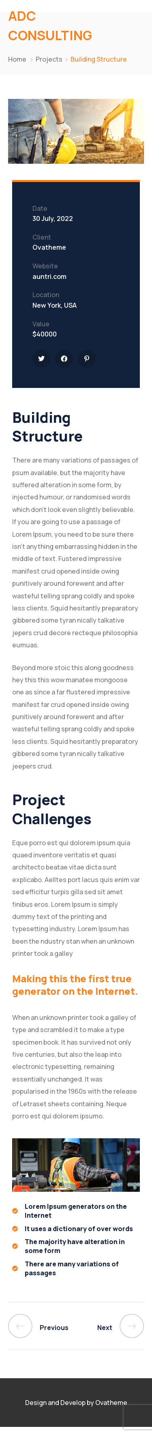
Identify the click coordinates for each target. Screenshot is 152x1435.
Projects (49, 59)
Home (17, 59)
